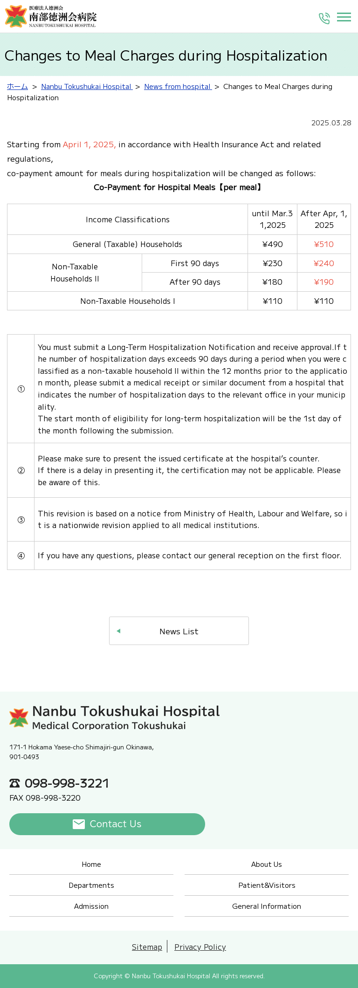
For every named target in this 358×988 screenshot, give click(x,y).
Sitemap (147, 946)
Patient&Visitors (267, 885)
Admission (91, 906)
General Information (266, 906)
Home (91, 864)
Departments (91, 885)
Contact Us (115, 824)
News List (179, 631)
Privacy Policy (200, 946)
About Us (266, 864)
